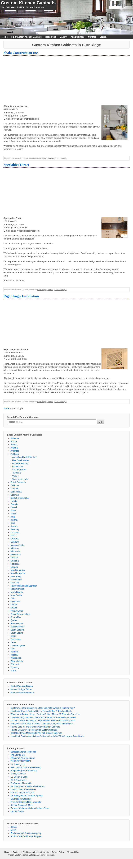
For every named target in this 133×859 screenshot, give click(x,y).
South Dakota (17, 633)
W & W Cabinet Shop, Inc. (23, 792)
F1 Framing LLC (18, 764)
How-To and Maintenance (22, 692)
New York (15, 583)
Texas (13, 642)
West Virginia (17, 661)
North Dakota (17, 592)
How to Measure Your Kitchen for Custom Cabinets (34, 730)
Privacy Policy (58, 852)
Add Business (77, 37)
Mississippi (16, 554)
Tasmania (16, 473)
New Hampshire (18, 573)
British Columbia (18, 482)
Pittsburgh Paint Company (23, 758)
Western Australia (20, 479)
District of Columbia (20, 498)
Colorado (15, 488)
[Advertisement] (66, 80)
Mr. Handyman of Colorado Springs (27, 795)
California (15, 485)
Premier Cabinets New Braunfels (26, 802)
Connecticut (16, 492)
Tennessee (16, 639)
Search (103, 37)
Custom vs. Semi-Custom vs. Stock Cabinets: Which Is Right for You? (43, 708)
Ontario (14, 604)
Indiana (14, 520)
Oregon (14, 608)
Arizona (14, 448)
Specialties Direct (16, 165)
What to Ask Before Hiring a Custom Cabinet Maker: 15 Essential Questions (45, 714)
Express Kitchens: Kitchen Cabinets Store (30, 808)
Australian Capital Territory (24, 457)
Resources (50, 37)
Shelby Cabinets (18, 774)
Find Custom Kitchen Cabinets (26, 37)
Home (5, 37)
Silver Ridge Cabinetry (21, 799)
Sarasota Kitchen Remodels (23, 752)
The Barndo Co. (18, 755)
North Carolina (17, 589)
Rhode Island (17, 623)
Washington (16, 658)
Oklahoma (15, 601)
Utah (13, 648)
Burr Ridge (41, 158)
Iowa (13, 523)
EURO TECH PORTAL (21, 761)
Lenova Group (17, 811)
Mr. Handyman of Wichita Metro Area (28, 786)
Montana (15, 561)
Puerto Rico (16, 617)
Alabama (15, 438)
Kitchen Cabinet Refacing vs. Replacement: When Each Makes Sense (43, 720)
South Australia (19, 469)
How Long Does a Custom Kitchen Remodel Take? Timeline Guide (41, 711)
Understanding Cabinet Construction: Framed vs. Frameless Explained (43, 717)
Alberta (14, 444)
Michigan (15, 548)
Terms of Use (73, 852)
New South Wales (20, 460)
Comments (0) (60, 158)
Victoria (15, 476)
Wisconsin (15, 664)
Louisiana (15, 532)
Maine (13, 535)
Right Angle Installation (21, 296)
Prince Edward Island (20, 614)
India (13, 517)
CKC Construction (19, 780)
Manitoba (15, 539)
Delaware (15, 495)
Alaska (14, 441)
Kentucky (15, 529)
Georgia (14, 504)
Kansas (14, 526)
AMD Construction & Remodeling (26, 767)
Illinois (50, 158)
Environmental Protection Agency (26, 833)
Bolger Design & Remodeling (24, 770)
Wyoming (15, 667)
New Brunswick (18, 570)
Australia (15, 454)
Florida (14, 501)
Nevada (14, 567)
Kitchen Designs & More (22, 805)
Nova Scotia (16, 595)
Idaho (13, 510)
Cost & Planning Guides (22, 686)
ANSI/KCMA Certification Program (26, 836)
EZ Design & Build (19, 777)
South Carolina (17, 630)
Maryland (15, 542)
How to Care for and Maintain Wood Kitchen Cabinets (35, 727)
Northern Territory (20, 463)
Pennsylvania (17, 611)
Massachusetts (17, 545)
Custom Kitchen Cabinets (28, 2)
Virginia (14, 655)
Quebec (14, 620)
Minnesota (15, 551)
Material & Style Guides (21, 689)
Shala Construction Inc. (21, 53)
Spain (13, 636)
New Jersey (16, 576)
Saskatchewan (17, 627)
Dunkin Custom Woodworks (23, 789)
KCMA (14, 827)
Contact (92, 37)
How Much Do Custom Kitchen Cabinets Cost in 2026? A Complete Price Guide (47, 736)
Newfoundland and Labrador (24, 586)
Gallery (63, 37)
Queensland (18, 466)
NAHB (13, 830)
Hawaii (14, 507)
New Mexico (16, 579)
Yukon (13, 670)
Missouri (14, 557)
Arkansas (15, 451)
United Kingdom (18, 645)
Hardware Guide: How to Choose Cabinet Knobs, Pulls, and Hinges (42, 724)
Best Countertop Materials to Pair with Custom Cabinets (36, 733)
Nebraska (15, 564)
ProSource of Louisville (21, 783)
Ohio (13, 598)
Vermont (14, 652)
